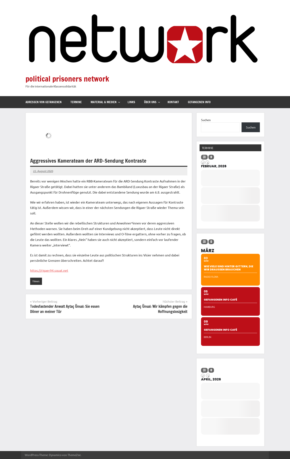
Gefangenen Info (199, 102)
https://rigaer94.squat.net (49, 270)
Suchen (206, 120)
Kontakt (173, 102)
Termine (76, 102)
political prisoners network (67, 78)
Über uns (152, 102)
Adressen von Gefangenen (44, 102)
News (36, 281)
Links (131, 102)
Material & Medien (105, 102)
